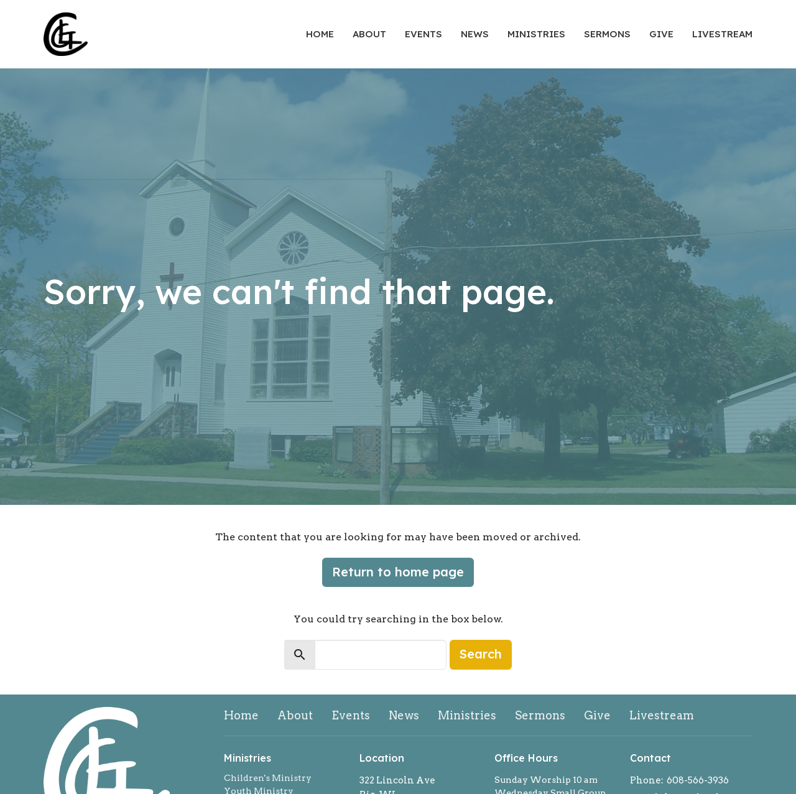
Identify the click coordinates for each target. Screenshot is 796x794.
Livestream (722, 34)
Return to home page (398, 571)
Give (661, 34)
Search (481, 654)
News (475, 34)
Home (320, 34)
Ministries (536, 34)
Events (423, 34)
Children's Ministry (268, 778)
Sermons (607, 34)
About (369, 34)
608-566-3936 (698, 780)
